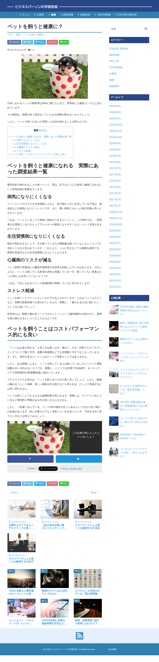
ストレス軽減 (21, 151)
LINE (71, 42)
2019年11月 (115, 131)
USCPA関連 (104, 14)
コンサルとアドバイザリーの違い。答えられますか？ (133, 452)
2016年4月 (115, 261)
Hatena (44, 42)
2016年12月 (115, 212)
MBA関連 (68, 14)
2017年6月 (115, 174)
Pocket (58, 42)
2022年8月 (115, 106)
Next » (94, 493)
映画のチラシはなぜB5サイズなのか (134, 341)
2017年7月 (115, 168)
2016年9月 (115, 230)
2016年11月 (115, 218)
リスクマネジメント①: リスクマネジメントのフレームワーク (134, 373)
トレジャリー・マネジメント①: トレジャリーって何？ (134, 357)
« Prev (13, 493)
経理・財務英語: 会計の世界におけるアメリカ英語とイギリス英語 (134, 327)
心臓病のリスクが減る (26, 147)
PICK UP (114, 61)
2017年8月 (115, 162)
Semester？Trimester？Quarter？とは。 (133, 436)
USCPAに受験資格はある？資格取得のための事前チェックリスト (133, 406)
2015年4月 (115, 274)
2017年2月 (115, 199)
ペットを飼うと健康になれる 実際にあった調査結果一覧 (40, 137)
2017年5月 (115, 180)
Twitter (30, 42)
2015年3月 (115, 280)
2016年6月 (115, 249)
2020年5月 (115, 112)
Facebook (15, 42)
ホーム (25, 14)
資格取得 (85, 14)
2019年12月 (115, 124)
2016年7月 (115, 243)
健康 (53, 14)
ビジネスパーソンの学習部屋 (64, 652)
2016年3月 (115, 268)
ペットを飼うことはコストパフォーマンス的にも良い (38, 154)
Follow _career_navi (71, 468)
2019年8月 (115, 149)
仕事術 (40, 14)
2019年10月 (115, 137)
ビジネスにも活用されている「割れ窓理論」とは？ (133, 390)
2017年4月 (115, 187)
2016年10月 (115, 224)
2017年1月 (115, 205)
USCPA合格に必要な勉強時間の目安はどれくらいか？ (134, 310)
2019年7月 (115, 156)
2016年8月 (115, 237)
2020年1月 (115, 118)
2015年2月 (115, 286)
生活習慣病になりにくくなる (30, 144)
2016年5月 (115, 255)
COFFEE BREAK (127, 14)
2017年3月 (115, 193)
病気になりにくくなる (26, 140)
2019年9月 (115, 143)
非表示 (43, 131)
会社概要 (112, 652)
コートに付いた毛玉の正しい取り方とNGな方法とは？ (134, 422)
